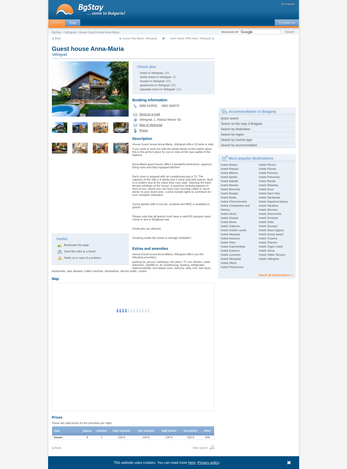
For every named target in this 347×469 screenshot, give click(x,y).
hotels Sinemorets (270, 213)
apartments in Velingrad (155, 85)
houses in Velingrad (152, 81)
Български (288, 4)
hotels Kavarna (230, 238)
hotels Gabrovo (230, 226)
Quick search (230, 118)
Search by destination (235, 129)
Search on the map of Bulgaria (241, 124)
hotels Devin (229, 213)
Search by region (232, 134)
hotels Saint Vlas (269, 193)
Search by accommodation (239, 145)
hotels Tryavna (268, 238)
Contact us (287, 23)
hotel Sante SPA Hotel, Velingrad (190, 38)
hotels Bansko (230, 185)
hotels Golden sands (234, 230)
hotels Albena (229, 172)
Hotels (57, 23)
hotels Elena (229, 222)
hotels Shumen (268, 209)
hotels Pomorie (268, 172)
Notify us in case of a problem (82, 257)
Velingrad (70, 32)
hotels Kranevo (230, 250)
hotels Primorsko (269, 176)
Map (73, 23)
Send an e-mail (149, 114)
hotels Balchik (229, 181)
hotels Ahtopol (230, 168)
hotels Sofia (266, 222)
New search (200, 447)
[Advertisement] (90, 195)
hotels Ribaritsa (268, 185)
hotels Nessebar (231, 258)
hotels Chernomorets (234, 201)
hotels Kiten (228, 242)
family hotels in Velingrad (155, 77)
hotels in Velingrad (151, 72)
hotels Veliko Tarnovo (272, 254)
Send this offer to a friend (80, 251)
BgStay (56, 32)
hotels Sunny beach (271, 234)
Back (58, 38)
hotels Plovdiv (267, 168)
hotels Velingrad (269, 258)
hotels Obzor (229, 262)
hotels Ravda (267, 181)
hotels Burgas (229, 193)
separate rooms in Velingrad (157, 89)
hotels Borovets (230, 189)
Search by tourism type (236, 140)
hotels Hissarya (230, 234)
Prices (143, 130)
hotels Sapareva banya (273, 201)
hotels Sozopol (268, 226)
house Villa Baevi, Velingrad (139, 38)
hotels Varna (267, 250)
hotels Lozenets (231, 254)
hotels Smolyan (268, 217)
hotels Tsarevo (268, 242)
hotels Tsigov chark (271, 246)
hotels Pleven (267, 164)
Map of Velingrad (150, 125)
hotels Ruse (266, 189)
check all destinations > (275, 275)
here (191, 463)
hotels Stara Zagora (271, 230)
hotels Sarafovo (268, 205)
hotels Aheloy (229, 164)
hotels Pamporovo (232, 267)
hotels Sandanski (270, 197)
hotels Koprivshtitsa (233, 246)
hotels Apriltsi (229, 176)
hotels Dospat (229, 217)
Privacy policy (208, 463)
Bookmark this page (76, 245)
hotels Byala (228, 197)
